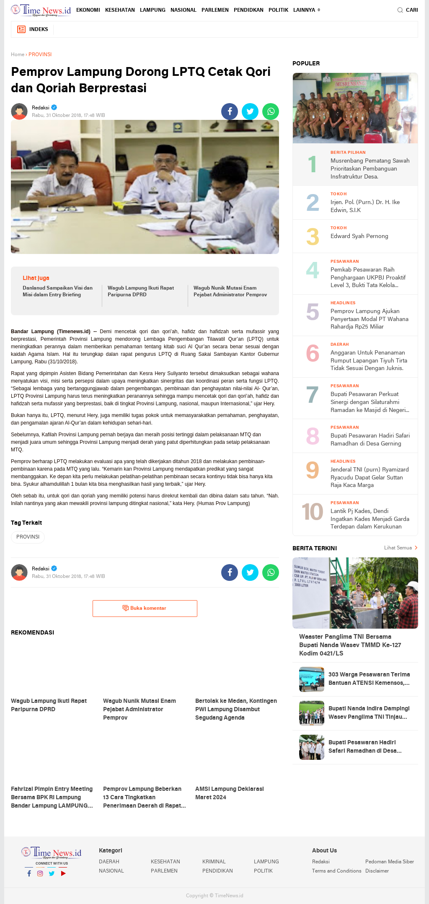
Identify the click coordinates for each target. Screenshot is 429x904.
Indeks (32, 29)
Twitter (51, 877)
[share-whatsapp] (270, 111)
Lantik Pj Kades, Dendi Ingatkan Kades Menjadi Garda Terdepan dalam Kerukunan (370, 519)
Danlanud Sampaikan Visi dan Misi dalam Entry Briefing (58, 292)
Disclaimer (377, 871)
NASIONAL (183, 10)
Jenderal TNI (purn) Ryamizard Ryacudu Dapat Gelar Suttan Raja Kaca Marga (370, 478)
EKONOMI (88, 10)
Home (17, 54)
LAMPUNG (152, 10)
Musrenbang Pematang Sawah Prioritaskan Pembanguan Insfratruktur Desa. (370, 169)
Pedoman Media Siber (389, 862)
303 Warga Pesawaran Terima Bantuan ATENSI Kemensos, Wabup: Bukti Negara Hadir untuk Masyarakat (369, 680)
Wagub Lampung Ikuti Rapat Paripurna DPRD (141, 292)
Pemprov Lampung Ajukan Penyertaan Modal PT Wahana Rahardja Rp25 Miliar (369, 319)
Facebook (29, 877)
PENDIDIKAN (217, 871)
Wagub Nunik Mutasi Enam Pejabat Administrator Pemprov (230, 292)
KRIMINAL (214, 862)
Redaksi (321, 862)
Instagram (40, 877)
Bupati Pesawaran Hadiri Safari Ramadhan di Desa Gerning (370, 440)
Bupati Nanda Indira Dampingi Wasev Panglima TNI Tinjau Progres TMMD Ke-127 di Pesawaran (369, 714)
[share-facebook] (229, 111)
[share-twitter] (250, 111)
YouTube (63, 877)
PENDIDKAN (249, 10)
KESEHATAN (120, 10)
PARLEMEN (215, 10)
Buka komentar (144, 608)
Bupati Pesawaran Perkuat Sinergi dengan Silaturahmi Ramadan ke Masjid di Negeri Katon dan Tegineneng (368, 402)
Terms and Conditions (337, 871)
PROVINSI (27, 537)
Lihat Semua (398, 548)
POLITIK (278, 10)
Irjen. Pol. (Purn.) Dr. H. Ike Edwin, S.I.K (365, 206)
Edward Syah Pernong (359, 236)
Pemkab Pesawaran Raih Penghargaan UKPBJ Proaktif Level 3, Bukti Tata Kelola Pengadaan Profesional (368, 278)
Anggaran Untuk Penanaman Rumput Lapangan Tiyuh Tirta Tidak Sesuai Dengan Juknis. (369, 361)
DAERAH (109, 862)
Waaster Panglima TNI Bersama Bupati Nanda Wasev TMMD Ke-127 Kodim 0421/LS (350, 645)
